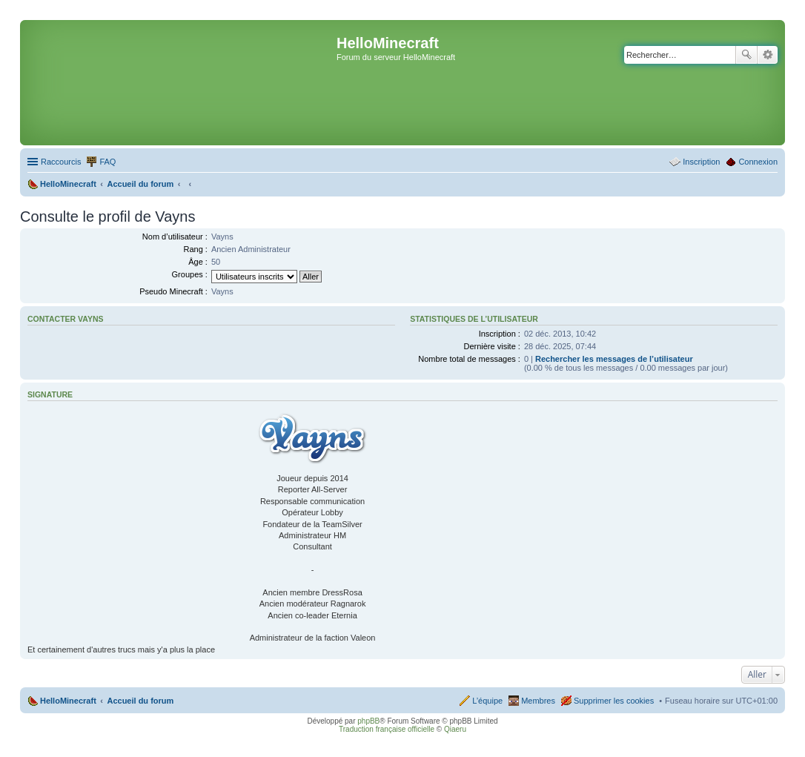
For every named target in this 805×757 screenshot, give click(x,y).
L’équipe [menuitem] (487, 700)
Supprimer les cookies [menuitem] (614, 700)
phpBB (368, 721)
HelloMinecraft (68, 700)
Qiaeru (455, 729)
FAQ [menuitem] (107, 161)
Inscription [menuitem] (701, 161)
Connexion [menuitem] (758, 161)
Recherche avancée (768, 55)
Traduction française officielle (386, 729)
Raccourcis (61, 161)
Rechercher (746, 55)
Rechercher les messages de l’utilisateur (614, 358)
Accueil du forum (140, 700)
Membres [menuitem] (538, 700)
